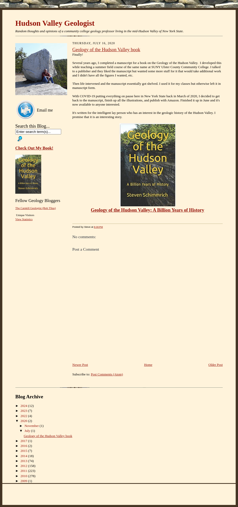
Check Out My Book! (34, 148)
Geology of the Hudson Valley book (106, 49)
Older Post (215, 365)
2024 (24, 406)
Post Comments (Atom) (107, 374)
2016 (24, 446)
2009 (24, 481)
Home (148, 365)
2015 (24, 451)
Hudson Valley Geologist (55, 23)
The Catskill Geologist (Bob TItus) (35, 208)
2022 (24, 416)
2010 (24, 476)
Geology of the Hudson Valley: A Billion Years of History (147, 210)
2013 (24, 461)
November (32, 426)
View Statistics (24, 219)
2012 (24, 466)
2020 (24, 421)
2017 (24, 441)
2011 (24, 471)
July (28, 431)
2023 (24, 411)
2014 (24, 456)
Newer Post (80, 365)
